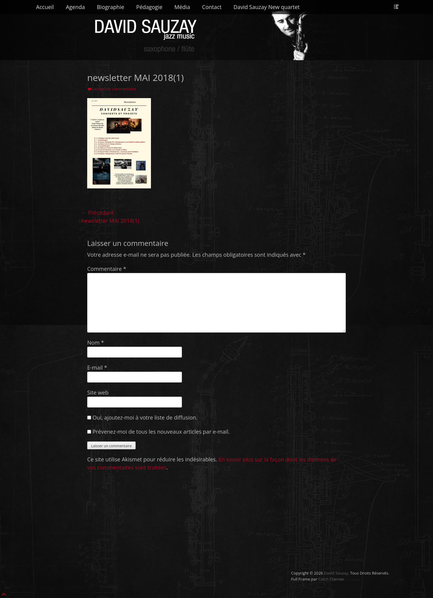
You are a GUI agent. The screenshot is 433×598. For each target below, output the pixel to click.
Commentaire (106, 268)
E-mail (97, 367)
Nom (95, 342)
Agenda (75, 7)
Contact (212, 7)
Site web (98, 392)
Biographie (110, 7)
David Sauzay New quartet (267, 7)
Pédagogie (149, 7)
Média (182, 7)
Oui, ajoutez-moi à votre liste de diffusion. (142, 417)
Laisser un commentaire (114, 88)
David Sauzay (336, 573)
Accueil (45, 7)
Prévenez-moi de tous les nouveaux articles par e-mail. (161, 431)
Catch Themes (331, 579)
